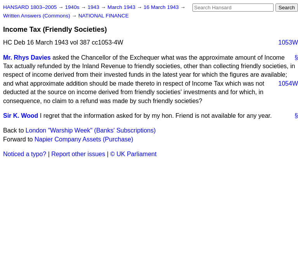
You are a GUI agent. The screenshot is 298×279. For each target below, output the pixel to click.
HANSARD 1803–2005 (30, 7)
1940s (73, 7)
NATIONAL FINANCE (103, 16)
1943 (94, 7)
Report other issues (78, 154)
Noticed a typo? (24, 154)
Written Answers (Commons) (37, 16)
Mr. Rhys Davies (27, 57)
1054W (288, 83)
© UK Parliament (133, 154)
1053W (288, 42)
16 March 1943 (162, 7)
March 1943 (122, 7)
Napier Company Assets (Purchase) (84, 139)
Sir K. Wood (20, 115)
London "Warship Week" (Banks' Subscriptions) (91, 130)
